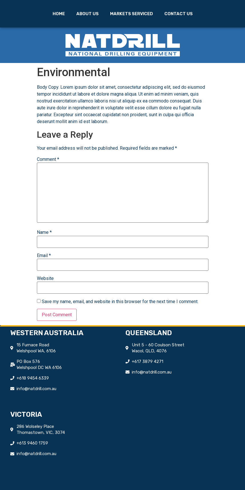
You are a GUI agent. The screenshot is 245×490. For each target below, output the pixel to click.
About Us (87, 13)
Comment (48, 159)
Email (44, 255)
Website (45, 278)
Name (44, 232)
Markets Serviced (131, 13)
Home (59, 13)
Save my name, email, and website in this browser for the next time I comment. (120, 301)
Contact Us (178, 13)
